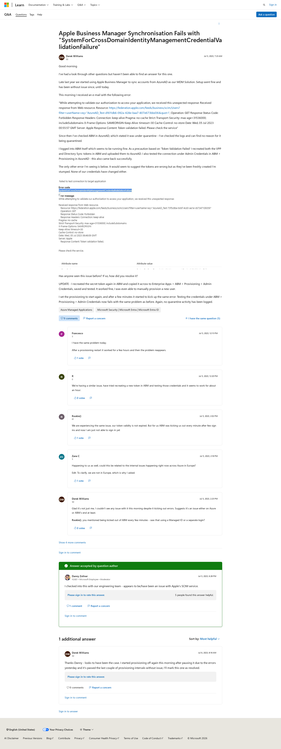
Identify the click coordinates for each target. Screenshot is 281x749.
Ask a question (266, 14)
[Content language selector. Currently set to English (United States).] (20, 730)
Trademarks (174, 738)
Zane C (76, 456)
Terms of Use (131, 738)
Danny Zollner (80, 576)
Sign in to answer (68, 711)
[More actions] (219, 24)
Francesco (77, 333)
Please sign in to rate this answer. (86, 595)
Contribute (64, 738)
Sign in (273, 4)
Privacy (78, 738)
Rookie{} (76, 416)
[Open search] (264, 5)
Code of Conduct (151, 738)
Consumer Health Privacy (103, 738)
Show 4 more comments (72, 542)
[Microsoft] (6, 5)
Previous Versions (32, 738)
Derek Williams (74, 56)
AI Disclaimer (11, 738)
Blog (48, 738)
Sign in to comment (70, 552)
